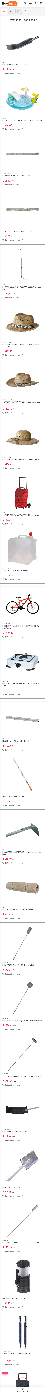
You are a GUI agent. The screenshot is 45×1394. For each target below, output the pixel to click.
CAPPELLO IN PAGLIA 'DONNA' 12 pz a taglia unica (20, 460)
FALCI (4, 62)
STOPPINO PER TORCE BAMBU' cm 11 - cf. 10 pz (20, 176)
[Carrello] (41, 3)
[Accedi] (35, 3)
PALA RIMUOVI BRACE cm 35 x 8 (14, 65)
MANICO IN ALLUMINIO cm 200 (13, 797)
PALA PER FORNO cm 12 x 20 (13, 1187)
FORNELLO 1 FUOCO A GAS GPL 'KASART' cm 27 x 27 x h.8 (21, 685)
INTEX (4, 118)
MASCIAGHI (6, 624)
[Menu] (30, 3)
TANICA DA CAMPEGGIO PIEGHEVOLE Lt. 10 (18, 571)
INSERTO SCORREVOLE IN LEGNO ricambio (18, 910)
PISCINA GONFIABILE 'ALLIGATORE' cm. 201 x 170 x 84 (22, 120)
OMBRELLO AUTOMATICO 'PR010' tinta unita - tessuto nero (19, 1355)
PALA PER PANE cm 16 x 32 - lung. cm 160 (18, 965)
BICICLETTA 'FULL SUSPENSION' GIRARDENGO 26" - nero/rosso (21, 627)
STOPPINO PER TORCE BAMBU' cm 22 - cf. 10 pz (20, 231)
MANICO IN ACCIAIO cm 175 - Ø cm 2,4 (16, 741)
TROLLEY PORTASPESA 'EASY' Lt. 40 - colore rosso (21, 515)
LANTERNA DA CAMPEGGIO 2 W (13, 1298)
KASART (5, 681)
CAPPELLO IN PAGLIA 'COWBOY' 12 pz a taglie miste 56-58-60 (21, 403)
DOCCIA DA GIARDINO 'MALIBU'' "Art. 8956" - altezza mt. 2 (21, 288)
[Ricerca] (25, 3)
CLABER (5, 284)
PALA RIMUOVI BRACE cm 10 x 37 (14, 1132)
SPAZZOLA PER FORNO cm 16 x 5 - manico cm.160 (21, 1243)
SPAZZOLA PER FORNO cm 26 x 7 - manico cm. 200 (21, 1076)
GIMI (3, 512)
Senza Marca (6, 173)
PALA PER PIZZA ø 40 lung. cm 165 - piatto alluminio (22, 1021)
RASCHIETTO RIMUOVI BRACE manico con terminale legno (21, 853)
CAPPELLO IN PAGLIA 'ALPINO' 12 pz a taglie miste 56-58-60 (20, 346)
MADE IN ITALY (7, 342)
